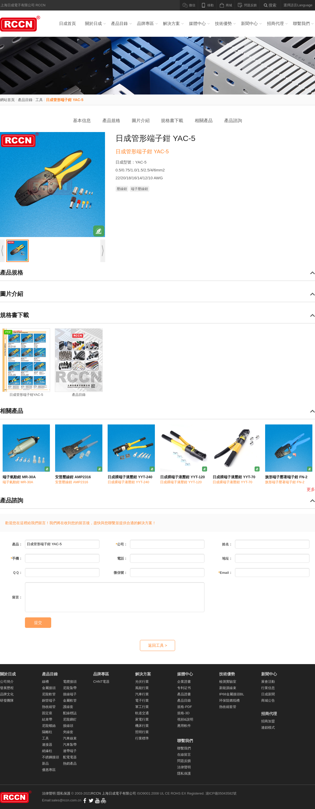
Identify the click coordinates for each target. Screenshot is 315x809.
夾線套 (68, 732)
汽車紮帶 (70, 745)
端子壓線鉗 (139, 189)
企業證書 (184, 682)
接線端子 (70, 694)
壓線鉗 (122, 189)
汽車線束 (70, 738)
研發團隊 (7, 700)
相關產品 (204, 120)
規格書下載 (172, 120)
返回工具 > (157, 645)
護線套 (68, 707)
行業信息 (268, 688)
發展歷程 (7, 688)
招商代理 (275, 23)
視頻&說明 (185, 719)
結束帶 (47, 719)
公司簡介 (7, 682)
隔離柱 (47, 732)
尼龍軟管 (49, 694)
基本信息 (82, 120)
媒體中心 (197, 23)
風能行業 (142, 688)
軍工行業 (142, 707)
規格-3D (183, 713)
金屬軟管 (70, 700)
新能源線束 (227, 688)
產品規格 (111, 120)
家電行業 (142, 719)
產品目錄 (119, 23)
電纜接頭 (70, 682)
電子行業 (142, 700)
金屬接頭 (49, 688)
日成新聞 (268, 694)
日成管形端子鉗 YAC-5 (64, 100)
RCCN (96, 793)
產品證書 (184, 694)
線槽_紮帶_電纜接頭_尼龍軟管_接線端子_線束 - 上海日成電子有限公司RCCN (21, 23)
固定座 (47, 713)
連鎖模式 (268, 727)
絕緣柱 (47, 751)
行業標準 (142, 738)
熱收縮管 (49, 707)
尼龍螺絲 (49, 726)
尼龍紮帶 (70, 688)
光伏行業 (142, 682)
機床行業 (142, 726)
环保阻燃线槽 (229, 700)
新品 (45, 763)
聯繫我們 (301, 23)
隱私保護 (184, 773)
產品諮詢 (233, 120)
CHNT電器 (101, 682)
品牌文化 (7, 694)
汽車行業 (142, 694)
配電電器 (70, 757)
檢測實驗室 (227, 682)
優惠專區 (49, 770)
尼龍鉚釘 (70, 719)
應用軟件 (184, 726)
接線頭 (68, 726)
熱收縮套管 (227, 707)
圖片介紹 (141, 120)
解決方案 (171, 23)
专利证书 (184, 688)
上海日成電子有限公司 (119, 793)
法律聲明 (184, 767)
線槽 (45, 682)
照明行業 (142, 732)
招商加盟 (268, 721)
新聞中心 (249, 23)
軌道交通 (142, 713)
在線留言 (184, 755)
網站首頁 (7, 100)
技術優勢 (223, 23)
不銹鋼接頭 (50, 757)
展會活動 (268, 682)
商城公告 (268, 700)
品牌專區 (145, 23)
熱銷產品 (70, 763)
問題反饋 (184, 761)
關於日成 (93, 23)
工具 (39, 100)
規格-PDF (184, 707)
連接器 (47, 745)
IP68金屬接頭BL (231, 694)
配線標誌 (70, 713)
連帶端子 (70, 751)
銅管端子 (49, 700)
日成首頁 (67, 23)
